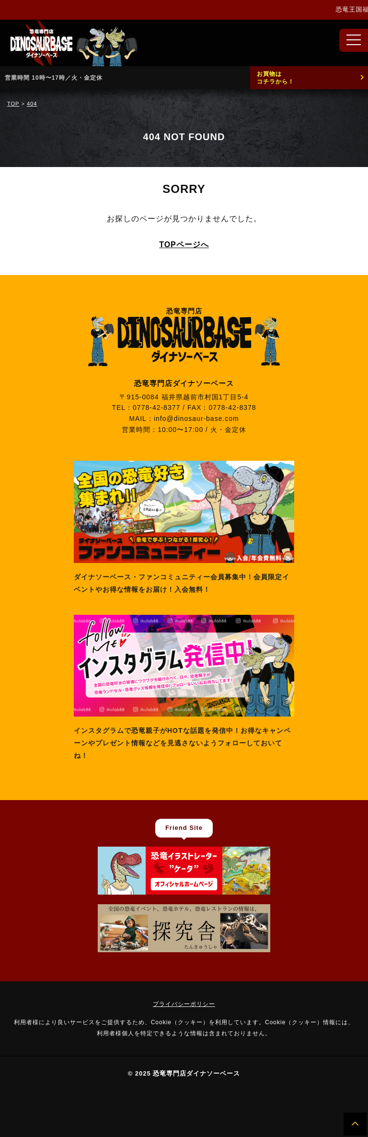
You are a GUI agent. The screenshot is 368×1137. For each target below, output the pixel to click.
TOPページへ (184, 244)
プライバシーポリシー (184, 1004)
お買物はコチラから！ (275, 78)
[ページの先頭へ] (355, 1124)
